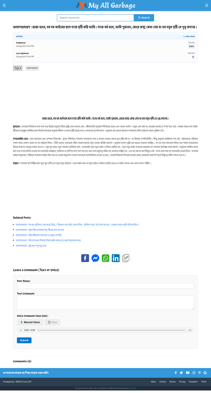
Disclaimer (193, 384)
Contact (162, 384)
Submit (24, 343)
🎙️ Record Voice (30, 324)
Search (144, 17)
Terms (203, 384)
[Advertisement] (105, 94)
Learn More (132, 390)
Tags (18, 68)
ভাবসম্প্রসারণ (32, 68)
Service (173, 384)
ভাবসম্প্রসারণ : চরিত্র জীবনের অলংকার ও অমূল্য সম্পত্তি (38, 235)
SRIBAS (18, 384)
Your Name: (105, 284)
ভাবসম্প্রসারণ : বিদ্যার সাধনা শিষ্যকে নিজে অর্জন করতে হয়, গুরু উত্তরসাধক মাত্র (48, 240)
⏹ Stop (52, 324)
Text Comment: (105, 302)
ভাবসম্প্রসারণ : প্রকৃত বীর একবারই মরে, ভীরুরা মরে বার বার (40, 230)
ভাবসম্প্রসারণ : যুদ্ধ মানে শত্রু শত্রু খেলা (31, 246)
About (153, 384)
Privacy (182, 384)
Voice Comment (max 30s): (32, 318)
